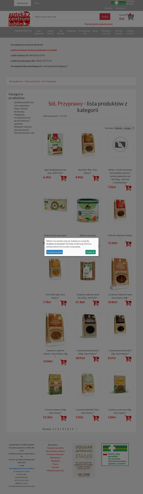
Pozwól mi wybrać (54, 252)
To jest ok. (90, 252)
